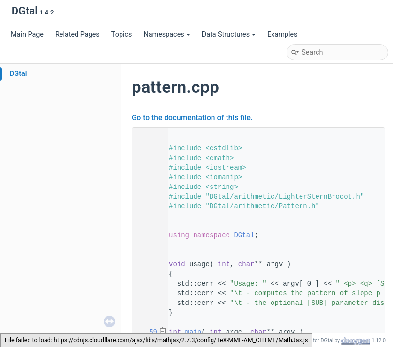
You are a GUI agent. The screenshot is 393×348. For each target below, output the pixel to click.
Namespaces (166, 34)
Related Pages (77, 34)
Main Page (27, 34)
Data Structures (229, 34)
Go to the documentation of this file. (192, 118)
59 (147, 332)
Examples (282, 34)
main (193, 332)
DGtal (18, 74)
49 (147, 264)
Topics (121, 34)
